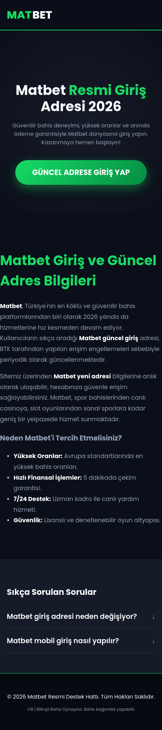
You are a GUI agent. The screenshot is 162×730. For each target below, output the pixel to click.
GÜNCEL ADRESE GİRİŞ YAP (81, 172)
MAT (29, 15)
